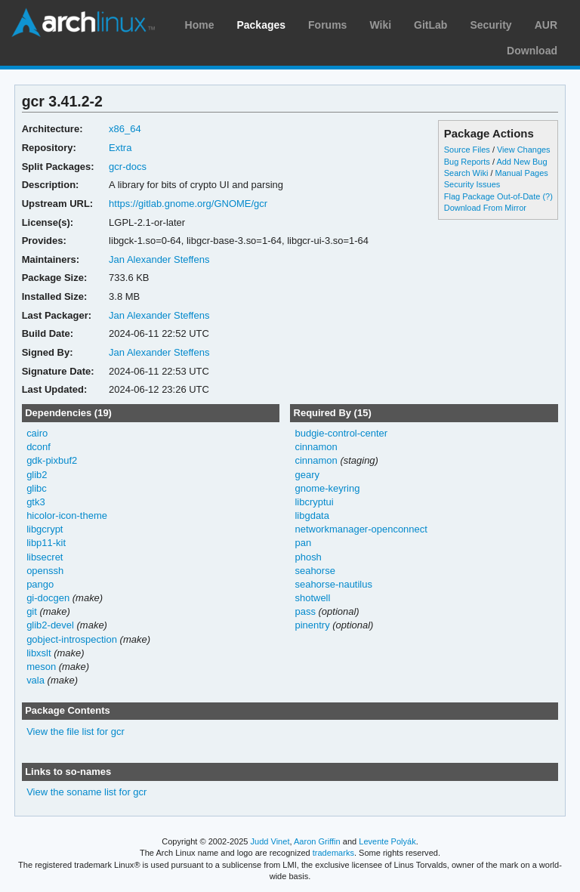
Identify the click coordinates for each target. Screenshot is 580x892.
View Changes (524, 149)
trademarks (333, 852)
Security (490, 25)
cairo (37, 433)
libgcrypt (44, 529)
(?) (547, 196)
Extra (120, 147)
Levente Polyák (387, 841)
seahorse (315, 570)
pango (40, 584)
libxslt (38, 653)
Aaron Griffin (317, 841)
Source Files (467, 149)
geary (307, 474)
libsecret (44, 557)
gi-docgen (47, 597)
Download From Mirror (485, 207)
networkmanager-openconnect (361, 529)
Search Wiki (466, 172)
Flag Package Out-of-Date (492, 196)
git (31, 611)
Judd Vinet (270, 841)
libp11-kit (46, 542)
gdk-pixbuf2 (51, 460)
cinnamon (316, 446)
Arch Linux (83, 23)
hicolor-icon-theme (66, 515)
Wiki (380, 25)
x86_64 (125, 128)
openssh (44, 570)
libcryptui (314, 502)
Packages (260, 25)
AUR (546, 25)
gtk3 (35, 502)
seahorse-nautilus (333, 584)
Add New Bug (521, 161)
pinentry (312, 625)
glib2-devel (50, 625)
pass (305, 611)
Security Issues (472, 184)
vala (35, 680)
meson (41, 666)
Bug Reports (467, 161)
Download (532, 51)
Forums (327, 25)
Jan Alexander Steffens (159, 259)
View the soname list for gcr (86, 792)
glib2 (36, 474)
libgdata (312, 515)
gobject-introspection (71, 639)
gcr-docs (128, 166)
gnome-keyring (327, 488)
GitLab (430, 25)
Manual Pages (521, 172)
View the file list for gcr (75, 731)
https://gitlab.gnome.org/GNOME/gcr (188, 203)
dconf (38, 446)
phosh (308, 557)
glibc (36, 488)
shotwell (312, 597)
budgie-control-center (341, 433)
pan (303, 542)
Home (199, 25)
